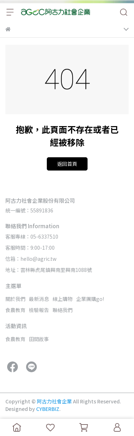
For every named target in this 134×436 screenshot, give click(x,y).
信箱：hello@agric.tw (30, 258)
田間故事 (39, 338)
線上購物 (63, 298)
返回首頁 (67, 163)
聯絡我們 (63, 309)
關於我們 (15, 298)
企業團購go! (90, 298)
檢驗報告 (39, 309)
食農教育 (15, 309)
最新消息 (39, 298)
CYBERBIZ (47, 408)
